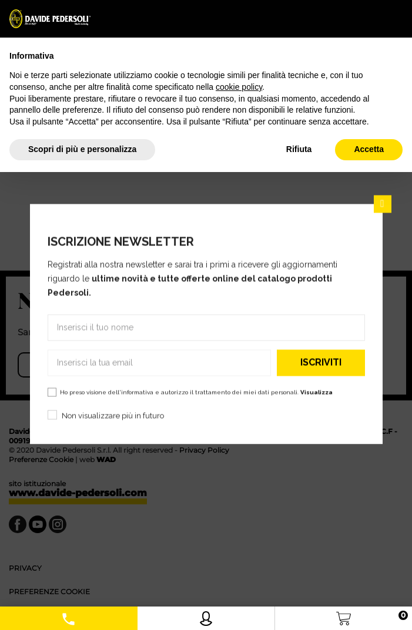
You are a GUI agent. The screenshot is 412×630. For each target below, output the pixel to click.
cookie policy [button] (239, 87)
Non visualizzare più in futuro (113, 415)
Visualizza (316, 392)
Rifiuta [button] (299, 149)
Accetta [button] (369, 149)
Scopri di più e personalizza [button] (82, 149)
